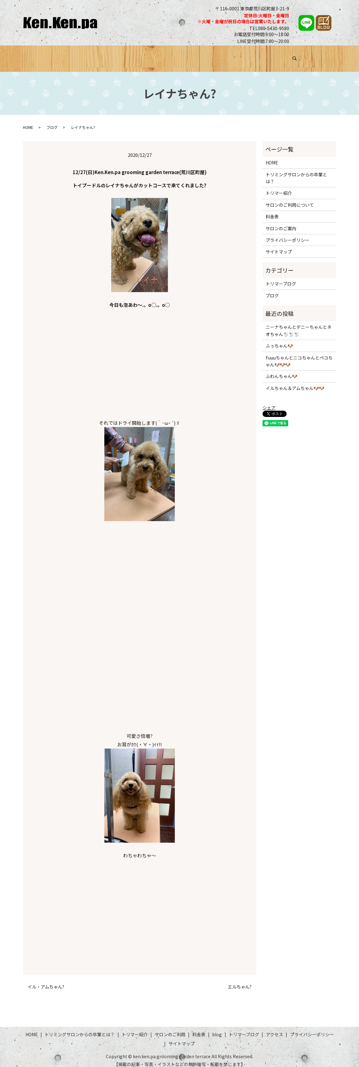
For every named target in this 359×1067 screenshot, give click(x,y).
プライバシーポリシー (288, 234)
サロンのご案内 (281, 222)
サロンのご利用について (290, 199)
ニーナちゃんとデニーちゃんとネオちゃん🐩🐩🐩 (298, 324)
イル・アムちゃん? (46, 981)
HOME (38, 55)
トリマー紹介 (153, 55)
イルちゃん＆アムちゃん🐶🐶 (295, 382)
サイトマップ (279, 246)
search (329, 56)
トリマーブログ (275, 55)
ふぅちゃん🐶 (279, 340)
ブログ (244, 55)
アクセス (308, 55)
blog (217, 1028)
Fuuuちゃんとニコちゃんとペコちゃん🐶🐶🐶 (299, 355)
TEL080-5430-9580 (269, 28)
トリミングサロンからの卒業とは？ (92, 55)
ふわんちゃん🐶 (281, 370)
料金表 (223, 55)
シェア (269, 401)
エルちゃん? (240, 981)
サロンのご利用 (192, 55)
